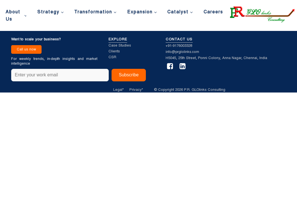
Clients (114, 51)
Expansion (140, 12)
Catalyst (178, 12)
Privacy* (136, 89)
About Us (13, 15)
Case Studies (119, 45)
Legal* (118, 89)
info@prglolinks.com (182, 51)
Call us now (26, 49)
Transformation (93, 12)
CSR (112, 57)
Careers (213, 12)
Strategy (48, 12)
